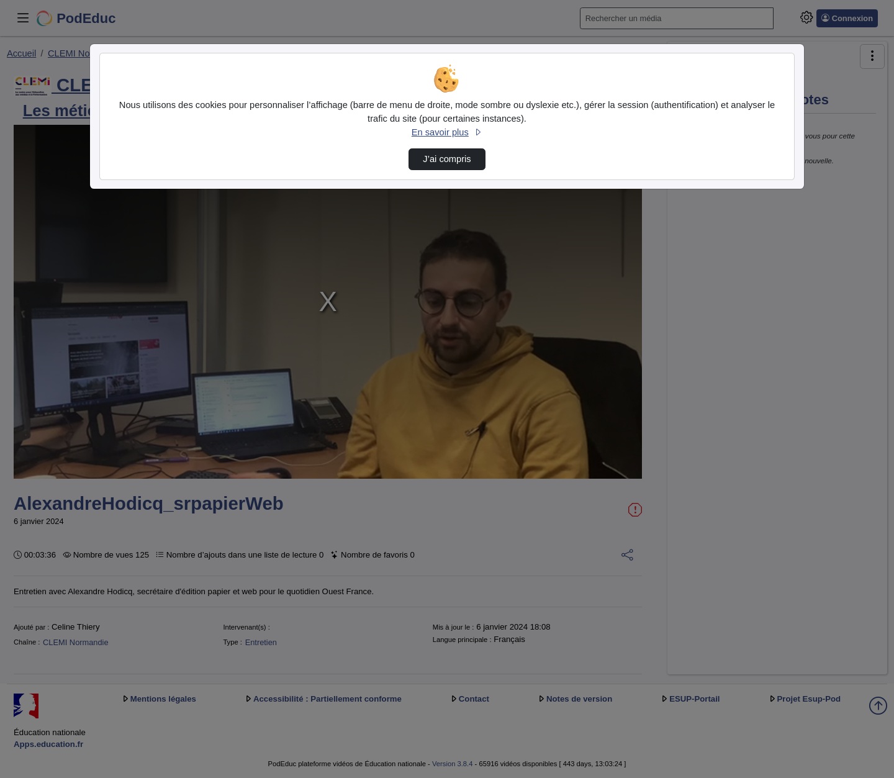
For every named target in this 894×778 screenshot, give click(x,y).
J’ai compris (447, 159)
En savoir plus (447, 132)
